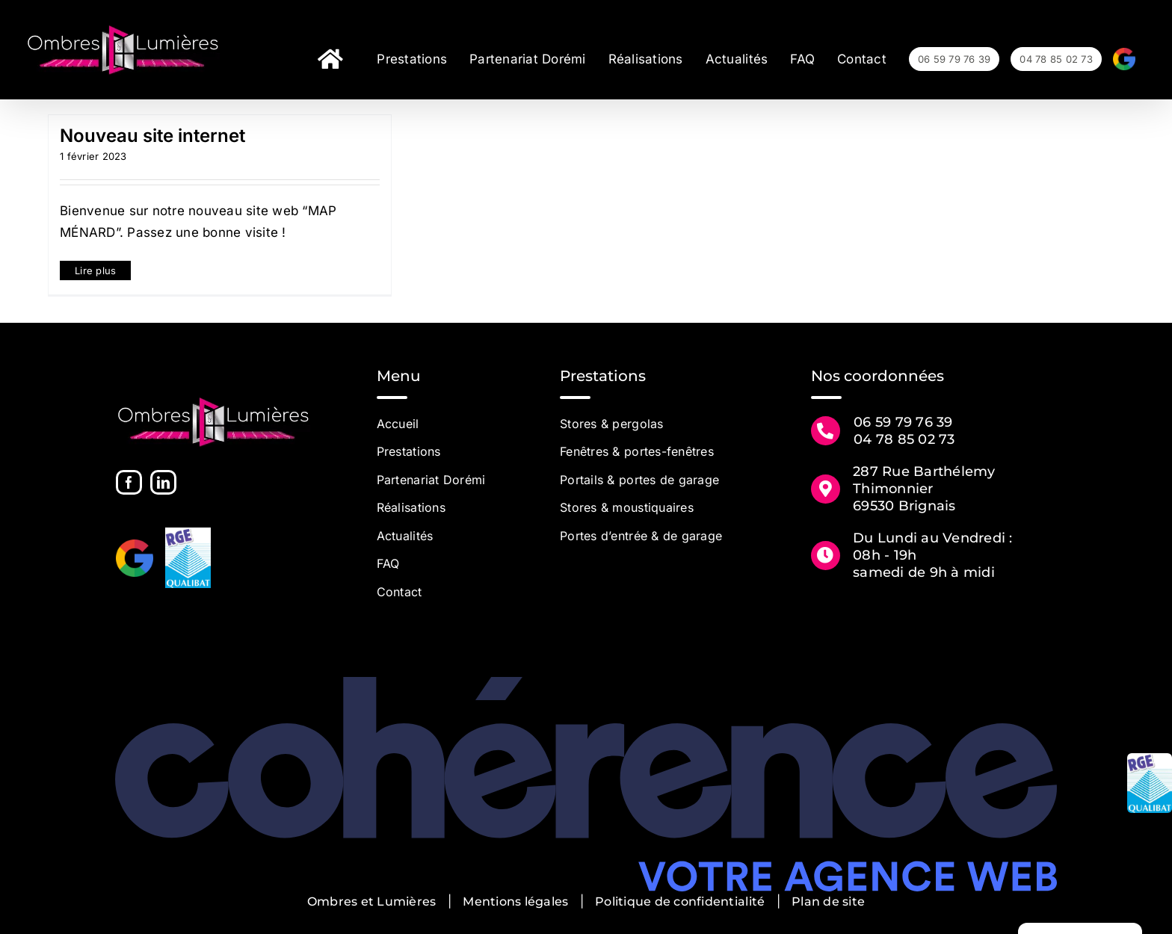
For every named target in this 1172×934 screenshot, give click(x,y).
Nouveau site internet (152, 135)
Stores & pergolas (611, 423)
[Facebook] (129, 482)
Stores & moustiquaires (627, 507)
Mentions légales (515, 901)
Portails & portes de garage (639, 479)
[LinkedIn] (163, 482)
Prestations (409, 451)
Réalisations (411, 507)
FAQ (388, 563)
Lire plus (95, 270)
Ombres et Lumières (372, 901)
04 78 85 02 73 (904, 439)
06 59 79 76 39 (903, 422)
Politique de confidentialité (680, 901)
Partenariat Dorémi (431, 479)
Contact (399, 591)
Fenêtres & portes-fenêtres (637, 451)
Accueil (398, 423)
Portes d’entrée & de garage (641, 535)
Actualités (405, 535)
